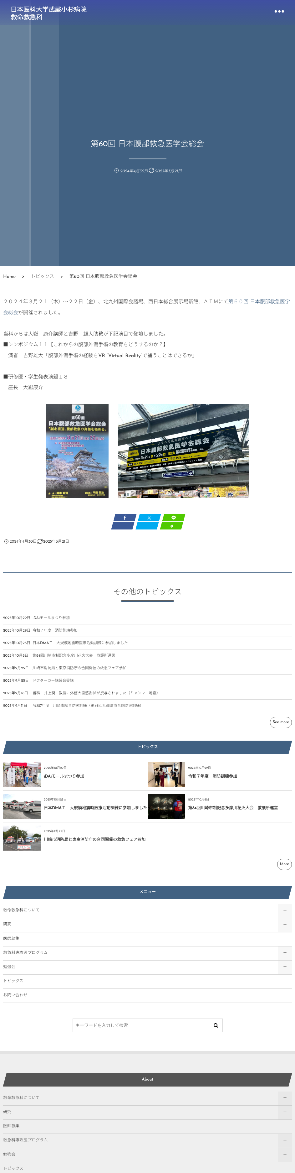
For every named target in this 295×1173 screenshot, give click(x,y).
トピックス (13, 981)
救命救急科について (21, 911)
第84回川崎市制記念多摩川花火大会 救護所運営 (74, 660)
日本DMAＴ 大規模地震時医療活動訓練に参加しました (80, 647)
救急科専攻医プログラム (25, 953)
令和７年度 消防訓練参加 (55, 635)
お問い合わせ (15, 995)
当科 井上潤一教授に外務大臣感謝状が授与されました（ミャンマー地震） (96, 698)
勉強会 (9, 967)
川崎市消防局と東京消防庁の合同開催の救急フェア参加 (79, 673)
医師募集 (11, 939)
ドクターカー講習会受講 (53, 685)
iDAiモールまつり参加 (51, 622)
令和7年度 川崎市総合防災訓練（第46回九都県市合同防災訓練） (88, 710)
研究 (7, 925)
